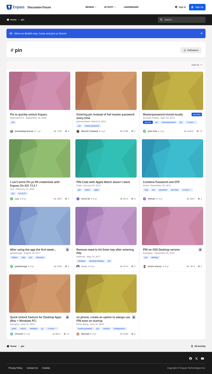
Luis (12, 189)
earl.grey (14, 324)
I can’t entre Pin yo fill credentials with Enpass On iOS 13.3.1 (35, 184)
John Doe (152, 131)
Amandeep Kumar (24, 131)
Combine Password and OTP (161, 182)
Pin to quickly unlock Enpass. (29, 114)
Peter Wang (82, 324)
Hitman (151, 198)
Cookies (46, 368)
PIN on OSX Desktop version (161, 250)
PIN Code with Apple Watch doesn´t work (103, 182)
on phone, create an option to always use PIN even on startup (103, 319)
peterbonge (16, 253)
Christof (19, 333)
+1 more (190, 122)
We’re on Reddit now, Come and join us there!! (37, 33)
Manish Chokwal (89, 131)
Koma (146, 185)
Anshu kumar (154, 266)
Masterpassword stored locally (163, 114)
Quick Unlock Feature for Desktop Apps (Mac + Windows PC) (35, 319)
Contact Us (32, 368)
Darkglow (148, 253)
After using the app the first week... (33, 250)
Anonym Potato (151, 118)
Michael (85, 333)
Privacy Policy (15, 368)
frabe (79, 185)
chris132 (85, 198)
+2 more (186, 190)
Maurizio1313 (17, 118)
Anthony (80, 256)
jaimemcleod (83, 121)
